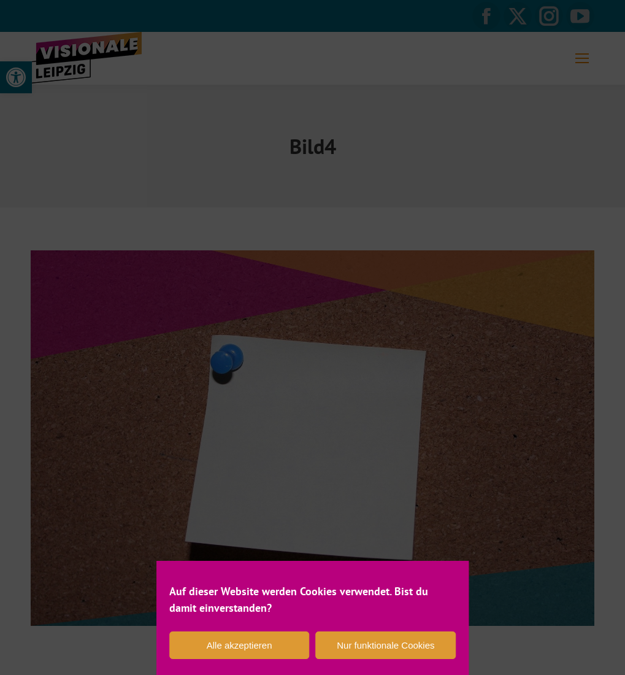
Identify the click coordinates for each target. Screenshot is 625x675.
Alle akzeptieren (239, 645)
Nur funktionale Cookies (385, 645)
